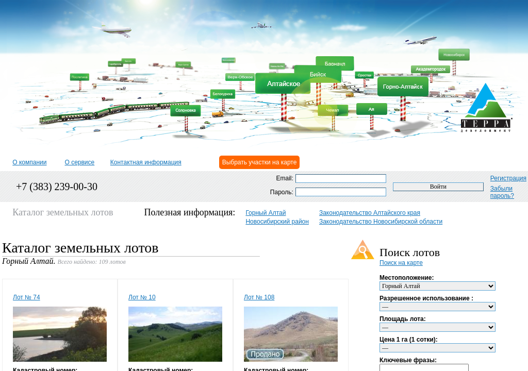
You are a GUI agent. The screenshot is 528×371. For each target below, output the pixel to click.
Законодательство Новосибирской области (380, 221)
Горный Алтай (265, 212)
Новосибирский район (277, 221)
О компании (29, 162)
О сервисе (79, 162)
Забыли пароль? (502, 192)
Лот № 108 (259, 297)
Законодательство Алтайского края (369, 212)
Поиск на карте (401, 262)
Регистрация (508, 178)
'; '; (438, 306)
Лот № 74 (26, 297)
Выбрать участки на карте (259, 162)
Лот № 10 (142, 297)
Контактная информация (146, 162)
